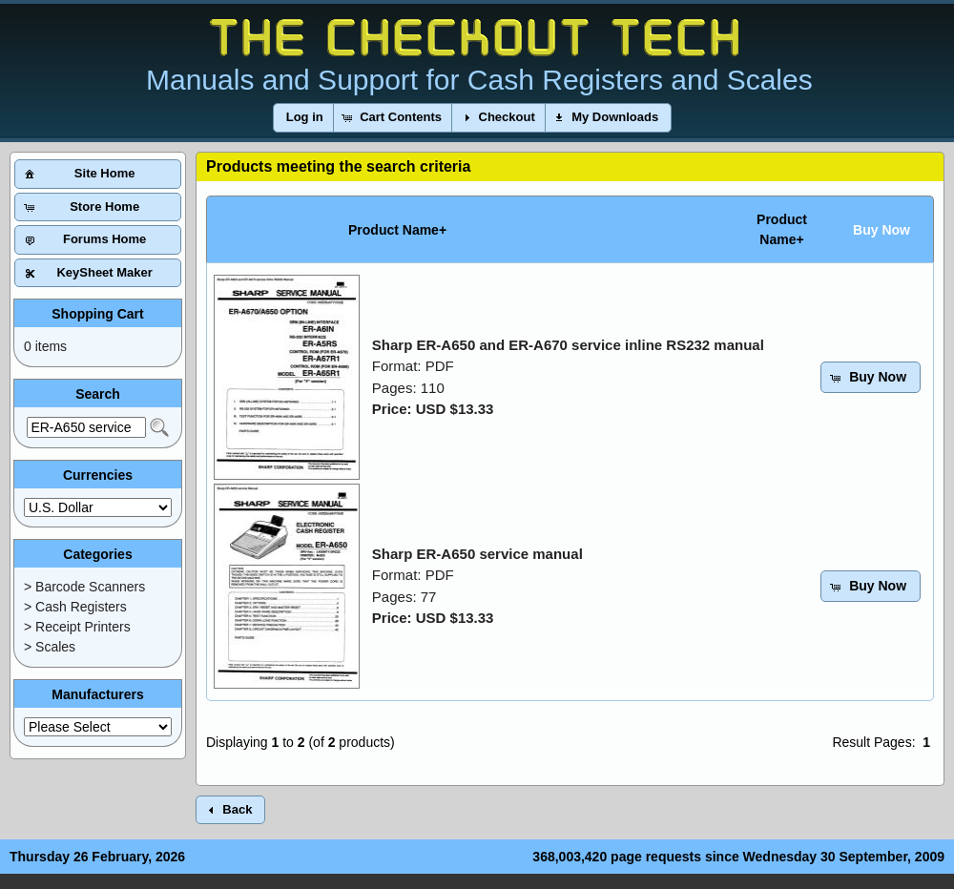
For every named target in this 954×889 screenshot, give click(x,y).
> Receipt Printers (77, 626)
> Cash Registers (75, 606)
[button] (305, 118)
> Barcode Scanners (84, 586)
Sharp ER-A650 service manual (477, 554)
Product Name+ (397, 230)
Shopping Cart (97, 313)
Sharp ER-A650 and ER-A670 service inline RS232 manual (568, 345)
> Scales (49, 646)
